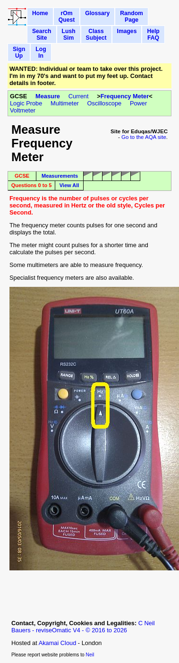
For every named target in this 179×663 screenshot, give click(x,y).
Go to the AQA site (143, 137)
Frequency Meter (125, 96)
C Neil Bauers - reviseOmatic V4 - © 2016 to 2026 (83, 627)
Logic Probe (26, 103)
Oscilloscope (104, 103)
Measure (47, 96)
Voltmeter (22, 110)
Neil (90, 654)
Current (78, 96)
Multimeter (65, 103)
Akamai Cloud (58, 642)
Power (138, 103)
